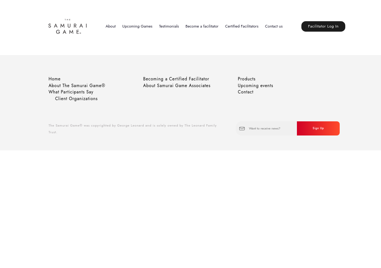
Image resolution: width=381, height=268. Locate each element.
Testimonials (169, 26)
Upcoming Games (137, 26)
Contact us (273, 26)
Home (54, 79)
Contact (245, 92)
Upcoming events (255, 86)
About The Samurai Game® (76, 86)
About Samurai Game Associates (177, 86)
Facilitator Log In (323, 26)
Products (247, 79)
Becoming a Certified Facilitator (176, 79)
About (111, 26)
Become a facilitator (202, 26)
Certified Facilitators (242, 26)
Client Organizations (76, 99)
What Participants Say (70, 92)
